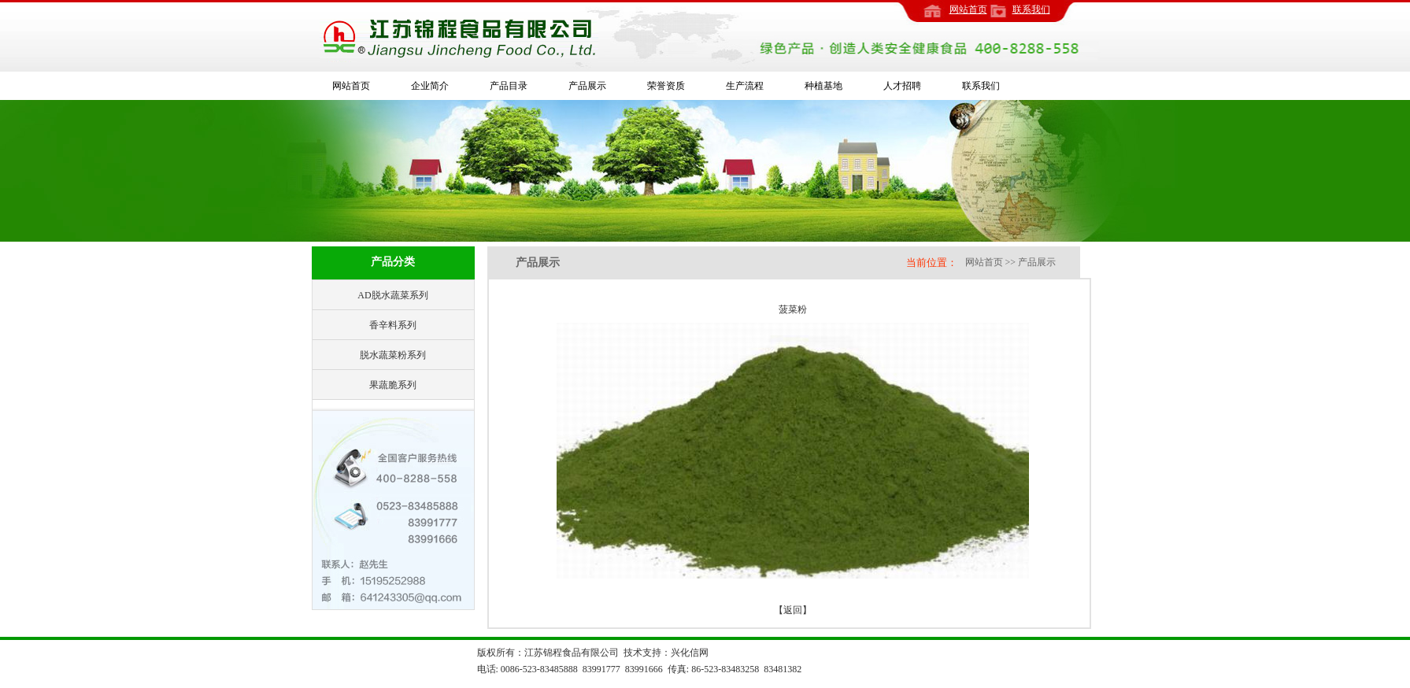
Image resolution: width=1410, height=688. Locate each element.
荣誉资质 (666, 85)
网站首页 (968, 9)
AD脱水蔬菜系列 (392, 295)
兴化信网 (690, 652)
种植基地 (823, 85)
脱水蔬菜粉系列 (393, 355)
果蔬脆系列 (392, 384)
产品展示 (587, 85)
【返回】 (793, 610)
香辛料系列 (392, 325)
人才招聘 (902, 85)
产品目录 (508, 85)
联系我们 (1031, 9)
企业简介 (430, 85)
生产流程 (745, 85)
